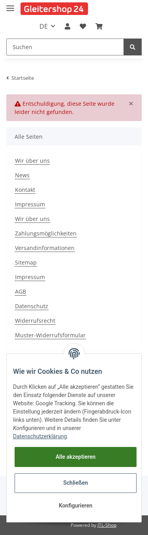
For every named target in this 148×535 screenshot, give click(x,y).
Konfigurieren (75, 505)
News (22, 175)
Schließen (75, 483)
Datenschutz (31, 306)
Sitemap (26, 262)
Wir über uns (32, 160)
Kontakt (25, 189)
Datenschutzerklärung (40, 436)
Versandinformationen (45, 248)
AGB (20, 291)
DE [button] (43, 26)
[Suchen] (65, 47)
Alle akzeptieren (76, 457)
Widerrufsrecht (35, 320)
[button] (67, 26)
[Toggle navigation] (10, 5)
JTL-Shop (106, 525)
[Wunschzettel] (83, 26)
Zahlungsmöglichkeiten (46, 233)
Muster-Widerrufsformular (50, 335)
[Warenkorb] (99, 26)
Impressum (30, 204)
